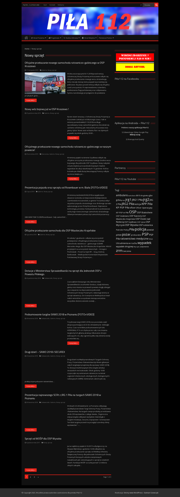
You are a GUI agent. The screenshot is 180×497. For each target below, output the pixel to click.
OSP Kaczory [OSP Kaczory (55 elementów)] (135, 215)
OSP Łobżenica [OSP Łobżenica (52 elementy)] (146, 225)
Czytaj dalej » (30, 100)
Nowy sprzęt (52, 70)
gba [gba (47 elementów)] (150, 195)
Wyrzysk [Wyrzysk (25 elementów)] (136, 247)
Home (27, 49)
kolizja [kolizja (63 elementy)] (137, 204)
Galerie (44, 70)
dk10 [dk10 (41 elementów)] (138, 195)
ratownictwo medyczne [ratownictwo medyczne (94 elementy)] (134, 238)
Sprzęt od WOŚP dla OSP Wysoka (43, 438)
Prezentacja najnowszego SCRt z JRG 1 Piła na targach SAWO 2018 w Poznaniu (63, 396)
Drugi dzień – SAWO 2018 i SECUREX (45, 352)
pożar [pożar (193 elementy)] (126, 234)
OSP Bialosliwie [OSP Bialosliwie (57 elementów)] (144, 212)
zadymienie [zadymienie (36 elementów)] (144, 246)
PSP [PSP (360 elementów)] (145, 234)
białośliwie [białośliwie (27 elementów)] (132, 196)
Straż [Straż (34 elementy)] (151, 239)
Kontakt (52, 5)
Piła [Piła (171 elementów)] (131, 229)
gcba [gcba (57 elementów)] (118, 200)
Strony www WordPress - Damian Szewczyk (141, 493)
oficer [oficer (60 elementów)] (132, 207)
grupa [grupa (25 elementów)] (123, 200)
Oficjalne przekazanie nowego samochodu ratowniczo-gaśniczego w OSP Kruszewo (64, 64)
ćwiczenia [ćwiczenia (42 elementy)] (127, 251)
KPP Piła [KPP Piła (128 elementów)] (147, 204)
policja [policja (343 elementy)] (140, 229)
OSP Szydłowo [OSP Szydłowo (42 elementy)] (130, 222)
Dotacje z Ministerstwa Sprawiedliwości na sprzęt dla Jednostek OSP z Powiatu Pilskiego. (63, 272)
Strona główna (26, 37)
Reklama (61, 5)
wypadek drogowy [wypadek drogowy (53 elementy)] (124, 246)
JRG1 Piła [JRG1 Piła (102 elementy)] (137, 200)
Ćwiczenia (45, 154)
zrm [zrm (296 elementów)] (119, 250)
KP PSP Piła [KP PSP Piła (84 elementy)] (122, 207)
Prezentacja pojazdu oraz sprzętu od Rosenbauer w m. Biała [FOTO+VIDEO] (66, 187)
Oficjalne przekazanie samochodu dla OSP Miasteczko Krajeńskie (60, 230)
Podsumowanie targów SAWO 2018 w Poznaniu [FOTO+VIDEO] (59, 314)
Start (45, 5)
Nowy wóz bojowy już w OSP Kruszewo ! (47, 109)
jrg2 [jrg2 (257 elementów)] (146, 199)
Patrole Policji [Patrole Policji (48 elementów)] (122, 229)
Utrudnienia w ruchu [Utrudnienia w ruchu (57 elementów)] (126, 243)
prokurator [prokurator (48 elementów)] (136, 235)
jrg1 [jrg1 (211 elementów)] (128, 199)
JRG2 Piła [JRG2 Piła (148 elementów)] (128, 204)
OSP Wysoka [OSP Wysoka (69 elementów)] (131, 224)
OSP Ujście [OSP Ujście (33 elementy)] (141, 222)
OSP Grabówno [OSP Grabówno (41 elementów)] (122, 216)
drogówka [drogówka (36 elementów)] (144, 195)
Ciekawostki (48, 278)
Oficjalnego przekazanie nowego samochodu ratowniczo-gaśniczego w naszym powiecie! (68, 148)
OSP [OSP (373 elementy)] (133, 211)
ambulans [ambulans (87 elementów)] (122, 195)
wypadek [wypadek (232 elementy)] (144, 242)
